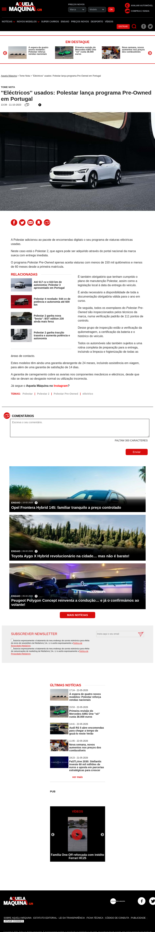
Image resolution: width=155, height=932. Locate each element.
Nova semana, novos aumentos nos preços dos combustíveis (133, 49)
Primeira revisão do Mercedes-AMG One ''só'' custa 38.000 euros (85, 50)
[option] (30, 52)
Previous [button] (5, 53)
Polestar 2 (43, 393)
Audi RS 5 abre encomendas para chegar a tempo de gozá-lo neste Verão (86, 730)
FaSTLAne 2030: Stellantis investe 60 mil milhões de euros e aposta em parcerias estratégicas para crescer (86, 766)
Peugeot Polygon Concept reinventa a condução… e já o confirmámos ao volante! (75, 602)
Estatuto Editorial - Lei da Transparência (59, 918)
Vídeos (109, 21)
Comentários (23, 416)
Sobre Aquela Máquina (18, 918)
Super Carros (50, 21)
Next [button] (150, 53)
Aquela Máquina (9, 76)
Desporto (97, 21)
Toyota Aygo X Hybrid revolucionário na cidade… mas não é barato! (70, 556)
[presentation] (116, 646)
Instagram (61, 385)
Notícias (8, 21)
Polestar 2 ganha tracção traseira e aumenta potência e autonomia (52, 335)
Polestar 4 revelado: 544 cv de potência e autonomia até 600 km (52, 301)
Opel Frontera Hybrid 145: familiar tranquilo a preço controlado (66, 507)
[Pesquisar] (134, 26)
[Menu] (4, 9)
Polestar (28, 393)
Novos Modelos (28, 21)
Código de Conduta (117, 918)
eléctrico (88, 393)
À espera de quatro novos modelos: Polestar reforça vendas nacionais (38, 50)
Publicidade (138, 918)
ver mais (77, 777)
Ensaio (65, 21)
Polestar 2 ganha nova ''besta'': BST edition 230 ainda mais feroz (49, 318)
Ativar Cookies (14, 921)
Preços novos (80, 21)
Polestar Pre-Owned (66, 393)
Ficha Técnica (95, 918)
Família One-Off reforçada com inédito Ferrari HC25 (77, 856)
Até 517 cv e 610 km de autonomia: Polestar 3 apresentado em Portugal (49, 284)
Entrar (123, 26)
